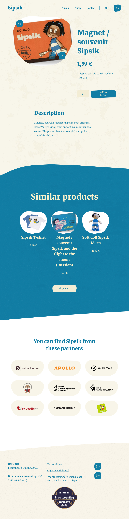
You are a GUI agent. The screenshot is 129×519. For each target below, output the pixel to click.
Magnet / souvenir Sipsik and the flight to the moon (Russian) (64, 251)
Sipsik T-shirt (33, 237)
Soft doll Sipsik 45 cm (95, 240)
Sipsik (65, 8)
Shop (78, 8)
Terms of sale (54, 464)
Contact (91, 8)
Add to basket (103, 94)
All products (64, 288)
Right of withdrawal (58, 470)
